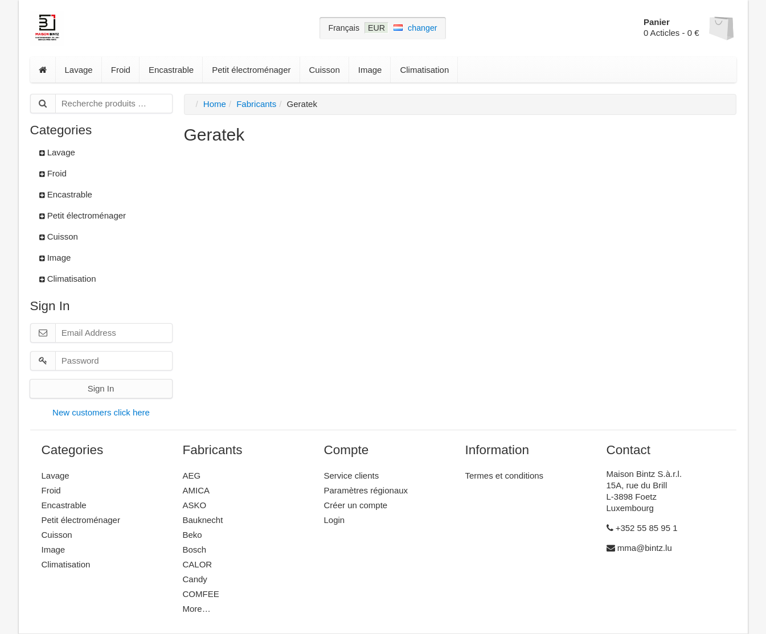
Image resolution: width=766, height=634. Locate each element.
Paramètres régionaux (366, 490)
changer (422, 27)
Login (334, 520)
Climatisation (424, 70)
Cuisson (324, 70)
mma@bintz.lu (639, 548)
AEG (192, 475)
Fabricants (256, 104)
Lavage (79, 70)
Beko (192, 535)
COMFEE (201, 594)
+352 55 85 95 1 (642, 528)
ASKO (195, 505)
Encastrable (171, 70)
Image (370, 70)
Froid (120, 70)
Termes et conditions (504, 475)
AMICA (196, 490)
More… (197, 609)
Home (214, 104)
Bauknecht (203, 520)
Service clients (351, 475)
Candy (195, 579)
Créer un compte (356, 505)
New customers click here (101, 412)
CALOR (197, 564)
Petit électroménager (251, 70)
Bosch (195, 549)
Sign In (101, 388)
